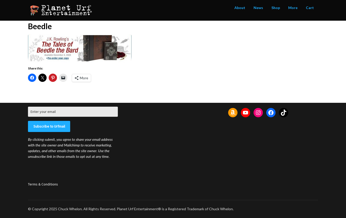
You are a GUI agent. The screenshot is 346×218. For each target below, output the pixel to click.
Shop (275, 7)
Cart (310, 7)
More (293, 7)
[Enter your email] (73, 112)
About (239, 7)
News (258, 7)
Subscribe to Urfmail (49, 126)
